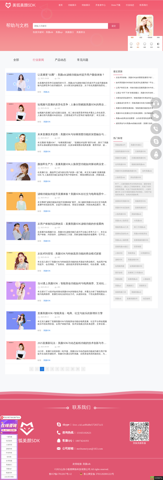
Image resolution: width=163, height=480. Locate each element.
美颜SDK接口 (136, 145)
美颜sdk (46, 92)
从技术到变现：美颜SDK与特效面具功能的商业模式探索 (69, 253)
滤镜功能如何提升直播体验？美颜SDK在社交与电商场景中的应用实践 (77, 194)
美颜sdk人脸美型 (121, 221)
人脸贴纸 (146, 279)
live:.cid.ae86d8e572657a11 (88, 424)
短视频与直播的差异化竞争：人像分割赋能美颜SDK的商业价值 (73, 104)
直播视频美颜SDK (141, 240)
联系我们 (144, 5)
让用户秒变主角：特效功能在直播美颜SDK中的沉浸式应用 (139, 88)
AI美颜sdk (138, 221)
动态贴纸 (146, 299)
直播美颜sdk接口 (121, 247)
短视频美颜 (119, 266)
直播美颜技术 (140, 208)
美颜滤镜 (118, 279)
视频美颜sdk (136, 292)
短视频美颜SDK (136, 266)
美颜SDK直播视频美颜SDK (126, 171)
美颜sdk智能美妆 (140, 234)
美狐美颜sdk (136, 214)
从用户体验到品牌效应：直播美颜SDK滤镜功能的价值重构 (71, 223)
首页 (61, 5)
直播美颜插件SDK (122, 151)
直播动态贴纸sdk (121, 234)
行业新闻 (38, 59)
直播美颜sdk (133, 279)
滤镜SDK (118, 260)
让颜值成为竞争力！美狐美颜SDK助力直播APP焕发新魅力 (139, 103)
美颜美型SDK (140, 201)
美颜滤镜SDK (133, 260)
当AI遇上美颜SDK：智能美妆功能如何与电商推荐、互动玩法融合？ (76, 283)
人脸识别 (118, 253)
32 (72, 369)
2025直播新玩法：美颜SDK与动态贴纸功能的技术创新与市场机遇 (74, 343)
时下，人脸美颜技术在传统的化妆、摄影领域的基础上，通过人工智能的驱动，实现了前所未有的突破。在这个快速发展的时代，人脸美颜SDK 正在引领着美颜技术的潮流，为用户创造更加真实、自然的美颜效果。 (133, 189)
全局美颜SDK (120, 164)
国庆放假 (118, 273)
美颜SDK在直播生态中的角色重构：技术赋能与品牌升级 (138, 113)
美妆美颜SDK (135, 177)
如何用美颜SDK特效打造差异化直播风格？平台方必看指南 (139, 83)
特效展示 (86, 5)
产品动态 (60, 59)
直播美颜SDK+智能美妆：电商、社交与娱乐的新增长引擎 (70, 313)
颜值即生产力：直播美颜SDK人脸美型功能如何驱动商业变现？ (73, 164)
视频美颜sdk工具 (121, 227)
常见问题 (82, 59)
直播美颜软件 (132, 299)
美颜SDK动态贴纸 (122, 208)
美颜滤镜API (120, 145)
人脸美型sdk (120, 177)
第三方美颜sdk (139, 227)
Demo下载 (115, 5)
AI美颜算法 (145, 253)
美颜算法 (142, 286)
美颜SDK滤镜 (120, 158)
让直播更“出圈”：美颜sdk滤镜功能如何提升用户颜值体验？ (71, 74)
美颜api (118, 286)
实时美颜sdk (147, 171)
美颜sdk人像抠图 (121, 240)
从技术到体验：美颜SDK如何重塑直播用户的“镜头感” (137, 77)
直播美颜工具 (120, 292)
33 (78, 369)
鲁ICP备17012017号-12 (60, 474)
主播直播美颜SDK (139, 158)
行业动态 (130, 5)
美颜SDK (47, 122)
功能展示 (72, 5)
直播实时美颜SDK (122, 201)
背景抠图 (137, 247)
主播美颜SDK (140, 151)
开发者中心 (101, 5)
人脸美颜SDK (120, 214)
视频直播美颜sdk (138, 164)
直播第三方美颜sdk (135, 273)
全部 (16, 59)
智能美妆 (131, 253)
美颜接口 (130, 286)
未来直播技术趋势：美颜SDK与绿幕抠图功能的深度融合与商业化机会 (77, 134)
